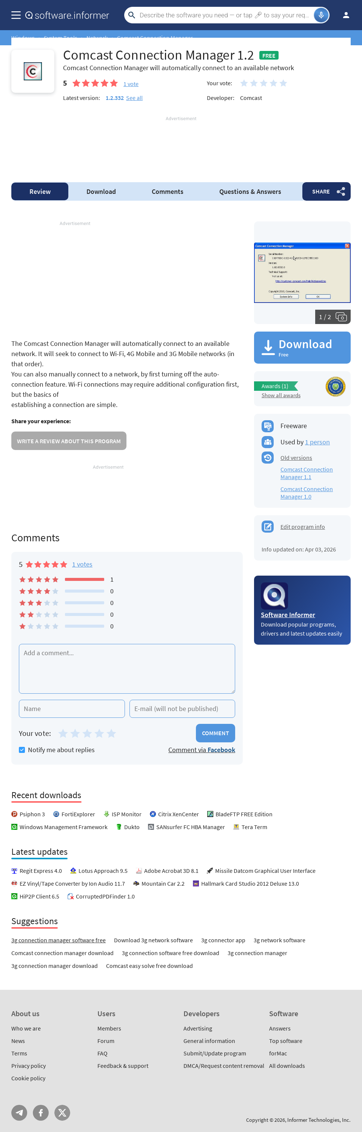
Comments (167, 191)
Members (109, 1028)
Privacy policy (28, 1065)
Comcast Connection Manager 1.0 (306, 492)
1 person (317, 442)
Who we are (26, 1028)
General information (209, 1040)
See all (134, 97)
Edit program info (302, 526)
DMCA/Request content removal (223, 1065)
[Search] (226, 15)
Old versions (296, 457)
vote (131, 84)
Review (40, 191)
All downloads (287, 1065)
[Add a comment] (127, 669)
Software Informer (288, 614)
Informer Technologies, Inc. (319, 1119)
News (18, 1040)
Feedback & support (122, 1065)
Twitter (62, 1113)
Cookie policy (28, 1078)
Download (101, 191)
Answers (250, 191)
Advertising (197, 1028)
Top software (285, 1040)
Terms (19, 1053)
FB (41, 1113)
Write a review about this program (69, 441)
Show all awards (281, 395)
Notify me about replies (57, 749)
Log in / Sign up (342, 15)
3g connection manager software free (58, 940)
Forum (105, 1040)
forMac (278, 1053)
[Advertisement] (181, 145)
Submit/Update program (214, 1053)
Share (321, 191)
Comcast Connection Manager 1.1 (306, 473)
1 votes (82, 564)
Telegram (19, 1113)
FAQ (102, 1053)
